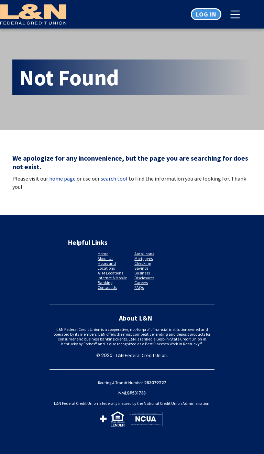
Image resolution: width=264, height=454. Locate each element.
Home (103, 253)
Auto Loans (144, 253)
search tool (114, 178)
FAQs (139, 287)
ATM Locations (110, 272)
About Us (105, 258)
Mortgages (143, 258)
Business (142, 272)
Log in (206, 14)
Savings (141, 268)
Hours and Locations (107, 266)
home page (62, 178)
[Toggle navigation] (236, 14)
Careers (141, 282)
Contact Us (107, 287)
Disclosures (144, 277)
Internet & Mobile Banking (112, 280)
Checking (142, 263)
